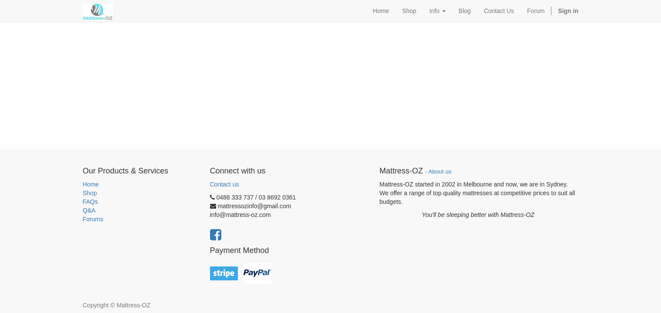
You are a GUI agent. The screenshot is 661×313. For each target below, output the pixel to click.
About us (439, 171)
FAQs (90, 201)
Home (91, 184)
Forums (93, 219)
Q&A (89, 210)
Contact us (224, 184)
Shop (90, 193)
